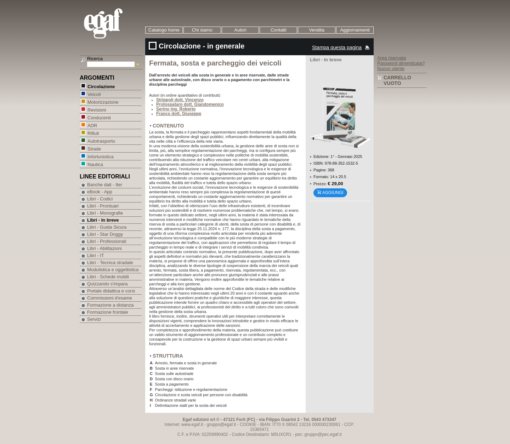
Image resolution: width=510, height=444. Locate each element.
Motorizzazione (102, 102)
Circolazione (101, 86)
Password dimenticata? (401, 63)
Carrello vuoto (397, 80)
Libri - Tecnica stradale (110, 262)
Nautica (95, 164)
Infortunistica (100, 156)
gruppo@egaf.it (221, 424)
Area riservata (391, 58)
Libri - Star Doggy (105, 234)
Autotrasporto (101, 141)
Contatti (279, 30)
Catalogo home (164, 30)
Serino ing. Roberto (176, 109)
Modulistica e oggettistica (112, 269)
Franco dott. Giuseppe (178, 113)
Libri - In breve (103, 220)
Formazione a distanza (110, 305)
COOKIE (248, 424)
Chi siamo (202, 30)
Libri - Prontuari (103, 206)
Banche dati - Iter (104, 184)
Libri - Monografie (105, 213)
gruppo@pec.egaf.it (323, 434)
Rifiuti (93, 133)
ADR (92, 125)
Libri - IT (95, 255)
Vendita (316, 30)
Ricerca (95, 58)
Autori (240, 30)
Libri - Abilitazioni (104, 248)
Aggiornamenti (355, 30)
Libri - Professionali (106, 241)
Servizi (94, 319)
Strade (94, 149)
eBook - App (99, 191)
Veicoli (94, 94)
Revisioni (96, 110)
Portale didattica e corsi (111, 291)
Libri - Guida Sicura (106, 227)
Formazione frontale (107, 312)
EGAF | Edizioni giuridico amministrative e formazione (112, 24)
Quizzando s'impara (107, 283)
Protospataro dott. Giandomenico (190, 104)
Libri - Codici (100, 198)
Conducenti (99, 117)
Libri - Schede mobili (108, 276)
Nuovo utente (390, 68)
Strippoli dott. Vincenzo (180, 99)
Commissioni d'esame (109, 298)
